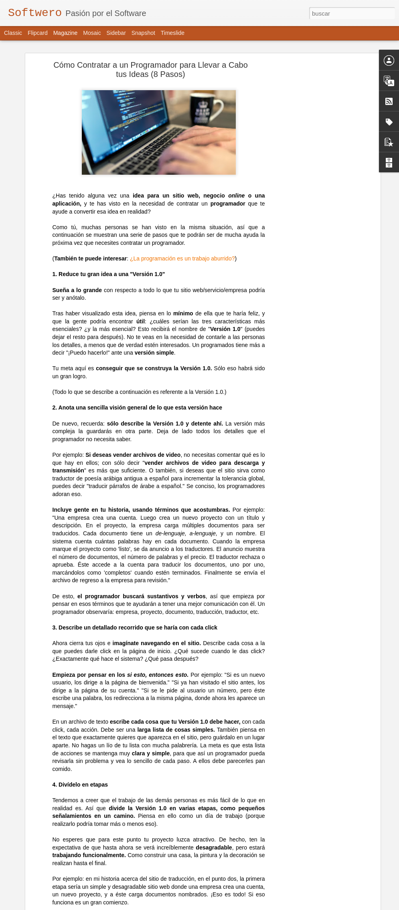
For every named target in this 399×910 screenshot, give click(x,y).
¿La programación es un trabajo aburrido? (182, 250)
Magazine (65, 33)
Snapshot (143, 33)
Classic (13, 33)
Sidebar (116, 33)
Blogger (277, 905)
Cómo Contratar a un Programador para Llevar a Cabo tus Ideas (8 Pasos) (150, 61)
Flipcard (38, 33)
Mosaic (92, 33)
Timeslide (172, 33)
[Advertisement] (309, 181)
